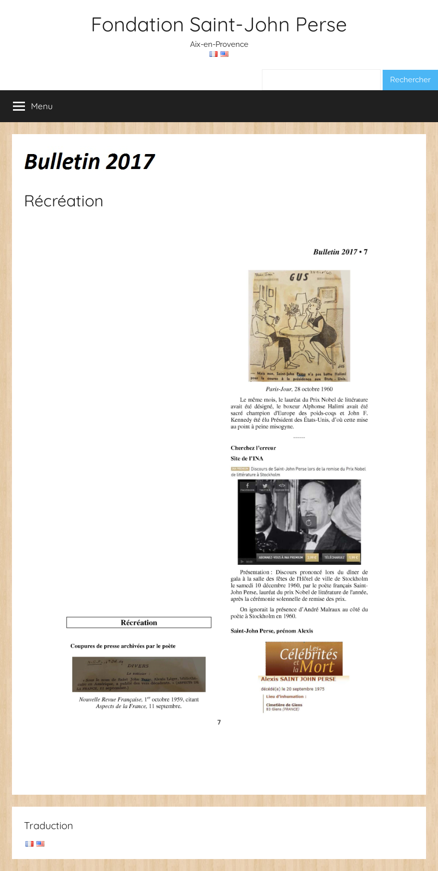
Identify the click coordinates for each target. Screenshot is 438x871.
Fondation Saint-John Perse (219, 23)
